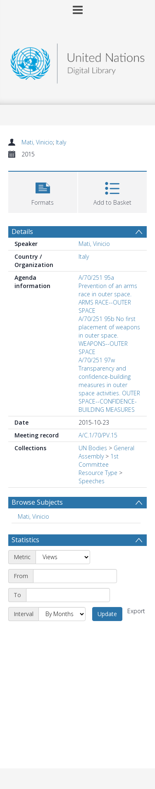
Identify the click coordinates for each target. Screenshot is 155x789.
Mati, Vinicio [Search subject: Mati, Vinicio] (33, 516)
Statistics (25, 539)
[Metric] (63, 557)
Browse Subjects (37, 502)
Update (107, 614)
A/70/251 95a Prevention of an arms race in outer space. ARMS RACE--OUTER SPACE (108, 294)
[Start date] (75, 576)
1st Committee (99, 460)
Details (22, 231)
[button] (42, 191)
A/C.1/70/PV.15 (98, 435)
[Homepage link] (77, 61)
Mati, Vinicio (37, 142)
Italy (61, 142)
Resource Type (98, 473)
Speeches (92, 481)
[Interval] (62, 614)
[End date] (68, 595)
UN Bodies (93, 448)
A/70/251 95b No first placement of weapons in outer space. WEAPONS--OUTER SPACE (109, 335)
